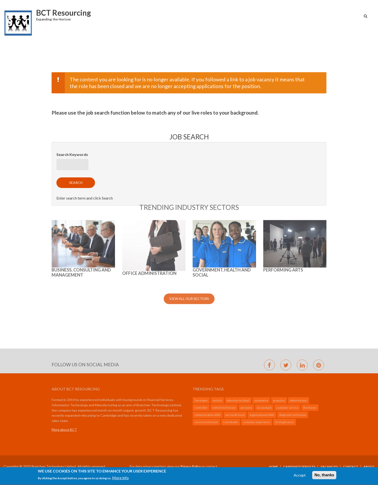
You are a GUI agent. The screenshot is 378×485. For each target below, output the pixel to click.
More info (120, 480)
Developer (201, 400)
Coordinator (230, 422)
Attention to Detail (238, 400)
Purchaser (310, 407)
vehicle (217, 400)
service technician (206, 422)
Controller (201, 407)
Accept (300, 477)
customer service (287, 407)
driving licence (284, 422)
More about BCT (64, 429)
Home (273, 466)
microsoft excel (235, 414)
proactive (279, 400)
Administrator (298, 400)
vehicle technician (224, 407)
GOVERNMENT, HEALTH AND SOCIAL (222, 210)
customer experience (256, 422)
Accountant (264, 407)
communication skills (208, 414)
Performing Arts (283, 208)
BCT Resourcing (63, 12)
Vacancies (329, 466)
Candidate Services (299, 466)
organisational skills (262, 414)
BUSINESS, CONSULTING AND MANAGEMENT (81, 210)
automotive (261, 400)
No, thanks (324, 477)
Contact (350, 466)
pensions (246, 407)
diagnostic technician (292, 414)
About (369, 466)
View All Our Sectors (189, 237)
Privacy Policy (190, 466)
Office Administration (149, 211)
